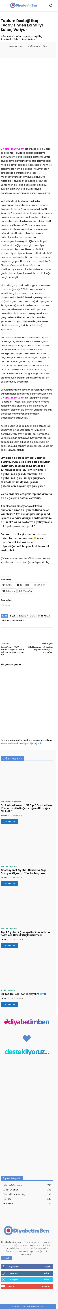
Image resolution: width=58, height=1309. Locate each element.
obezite (5, 620)
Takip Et (46, 1273)
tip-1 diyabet (18, 620)
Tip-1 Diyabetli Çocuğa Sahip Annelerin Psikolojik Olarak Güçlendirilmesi (25, 933)
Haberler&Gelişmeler (11, 36)
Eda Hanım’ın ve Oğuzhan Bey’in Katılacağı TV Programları (40, 649)
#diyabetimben (26, 1021)
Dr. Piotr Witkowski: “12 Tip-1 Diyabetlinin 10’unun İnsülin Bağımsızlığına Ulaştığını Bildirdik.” (26, 808)
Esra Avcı (19, 46)
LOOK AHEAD (44, 616)
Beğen (47, 1267)
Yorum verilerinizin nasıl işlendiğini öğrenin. (21, 743)
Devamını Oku (9, 822)
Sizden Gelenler (8, 990)
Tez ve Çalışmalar (9, 866)
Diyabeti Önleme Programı (22, 616)
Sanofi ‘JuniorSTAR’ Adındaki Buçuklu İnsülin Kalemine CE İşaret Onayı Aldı (12, 651)
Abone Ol (46, 1286)
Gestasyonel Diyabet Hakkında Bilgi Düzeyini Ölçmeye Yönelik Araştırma (23, 871)
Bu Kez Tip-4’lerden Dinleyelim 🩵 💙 (23, 994)
